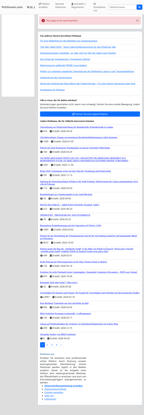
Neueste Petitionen (60, 5)
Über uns (49, 395)
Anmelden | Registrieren (78, 5)
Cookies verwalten (53, 392)
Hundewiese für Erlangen (52, 90)
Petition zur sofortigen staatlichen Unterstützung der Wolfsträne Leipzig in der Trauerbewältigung (87, 71)
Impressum (50, 398)
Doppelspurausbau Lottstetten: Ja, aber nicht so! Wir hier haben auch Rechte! (78, 53)
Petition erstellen (44, 5)
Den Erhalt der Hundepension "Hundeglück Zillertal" (65, 59)
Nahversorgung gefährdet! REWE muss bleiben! (63, 65)
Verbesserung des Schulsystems (56, 77)
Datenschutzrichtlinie (55, 389)
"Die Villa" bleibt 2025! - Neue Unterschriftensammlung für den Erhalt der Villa (78, 47)
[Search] (122, 7)
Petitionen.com (12, 7)
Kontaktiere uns (99, 7)
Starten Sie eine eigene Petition (90, 114)
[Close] (137, 20)
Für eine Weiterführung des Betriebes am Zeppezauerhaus (68, 41)
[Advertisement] (18, 55)
